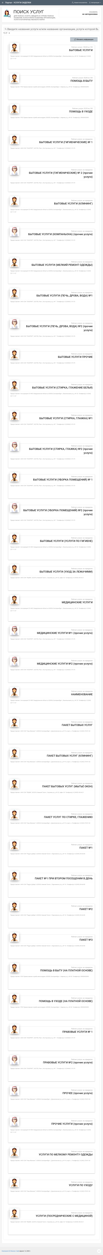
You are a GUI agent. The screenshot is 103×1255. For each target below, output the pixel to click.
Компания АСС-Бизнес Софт (10, 1251)
